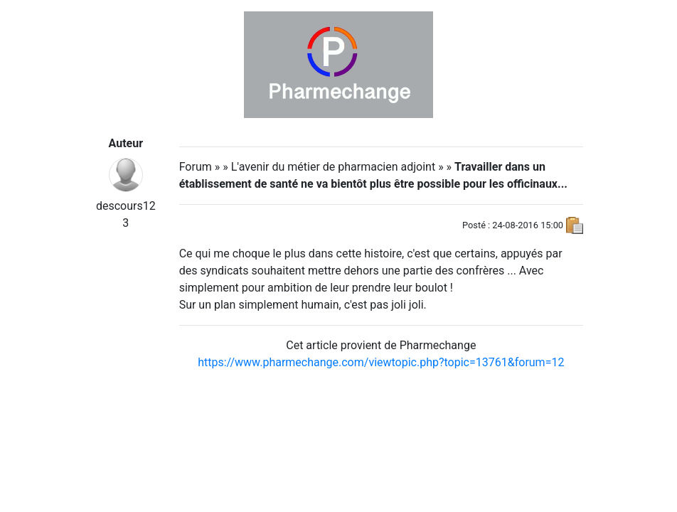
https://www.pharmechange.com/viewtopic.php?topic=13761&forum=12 (381, 362)
